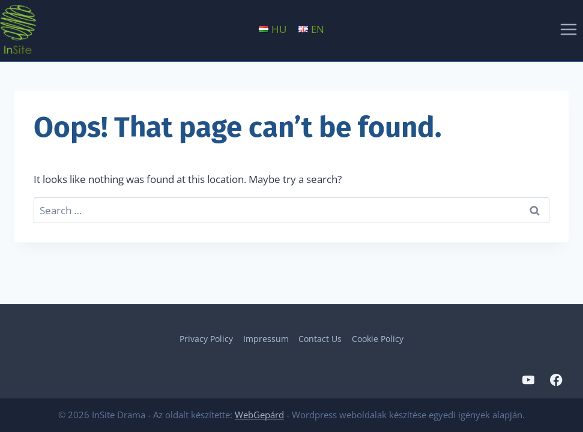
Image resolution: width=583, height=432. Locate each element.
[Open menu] (568, 29)
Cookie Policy (377, 338)
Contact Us (320, 338)
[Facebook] (556, 380)
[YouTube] (528, 380)
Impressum (266, 338)
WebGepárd (259, 415)
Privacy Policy (206, 338)
